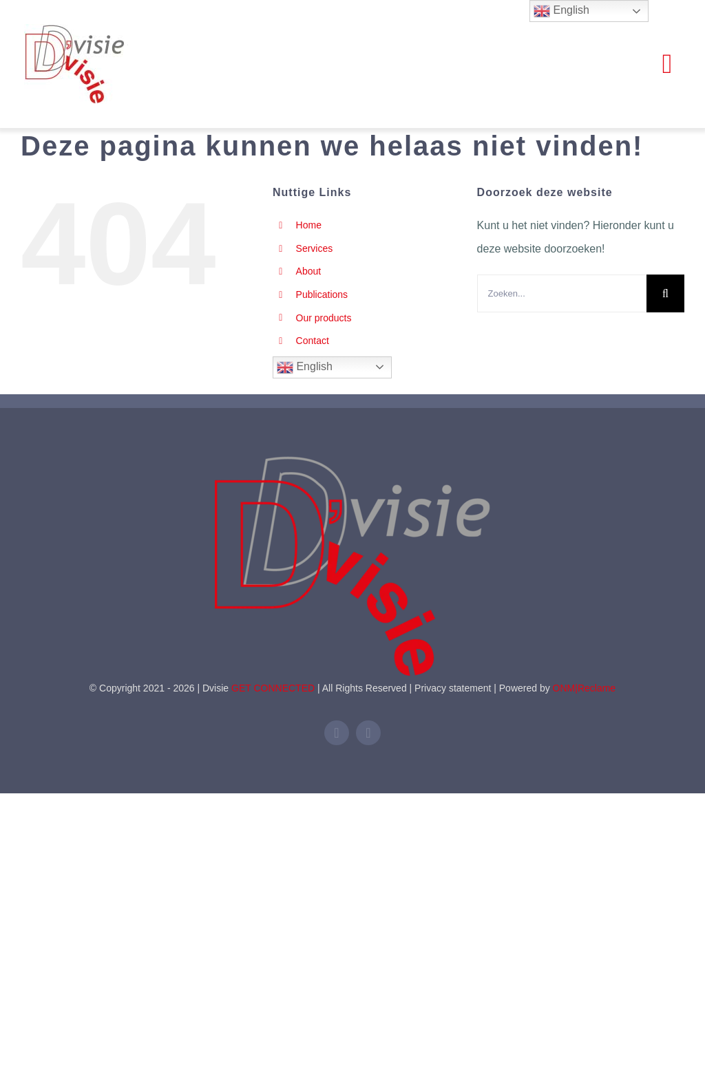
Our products (324, 317)
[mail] (368, 732)
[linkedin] (336, 732)
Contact (312, 340)
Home (309, 224)
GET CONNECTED (273, 688)
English (305, 367)
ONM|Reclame (584, 688)
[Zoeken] (665, 293)
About (309, 271)
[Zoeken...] (561, 293)
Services (314, 248)
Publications (322, 294)
